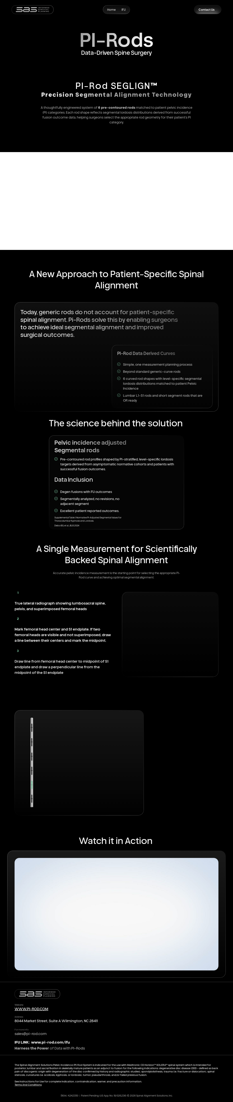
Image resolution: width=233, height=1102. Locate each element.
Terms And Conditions (28, 1086)
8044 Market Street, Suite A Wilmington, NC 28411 (56, 1023)
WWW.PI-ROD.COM (31, 1010)
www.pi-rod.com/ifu (50, 1044)
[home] (33, 9)
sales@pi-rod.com (31, 1037)
